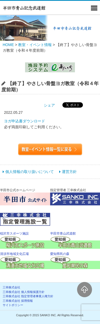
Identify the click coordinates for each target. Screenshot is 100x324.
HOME (8, 45)
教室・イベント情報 (35, 45)
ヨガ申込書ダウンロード (24, 121)
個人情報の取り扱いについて (29, 171)
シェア (49, 105)
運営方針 (69, 171)
